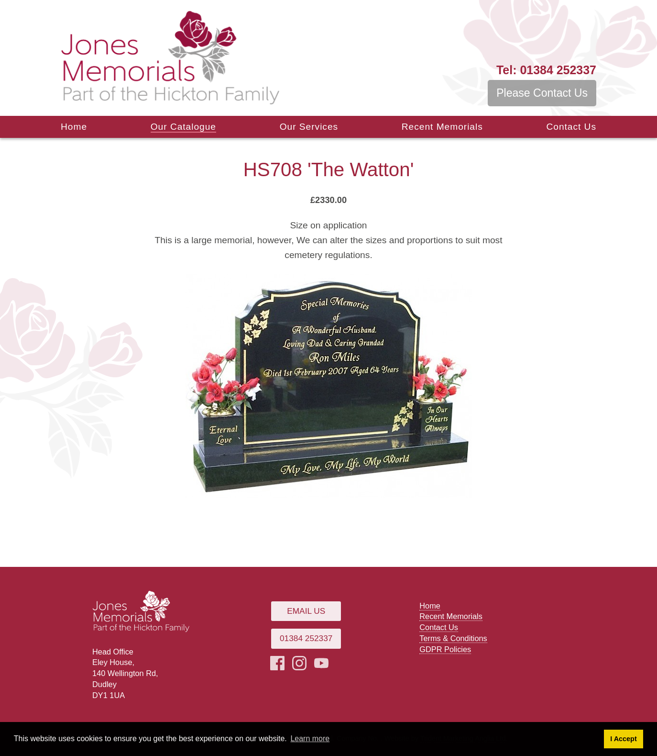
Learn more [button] (309, 738)
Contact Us (571, 127)
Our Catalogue (183, 127)
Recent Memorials (442, 127)
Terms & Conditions (453, 638)
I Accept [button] (623, 739)
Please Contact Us (542, 93)
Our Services (309, 127)
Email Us (306, 611)
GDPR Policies (445, 649)
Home (74, 127)
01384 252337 (546, 70)
